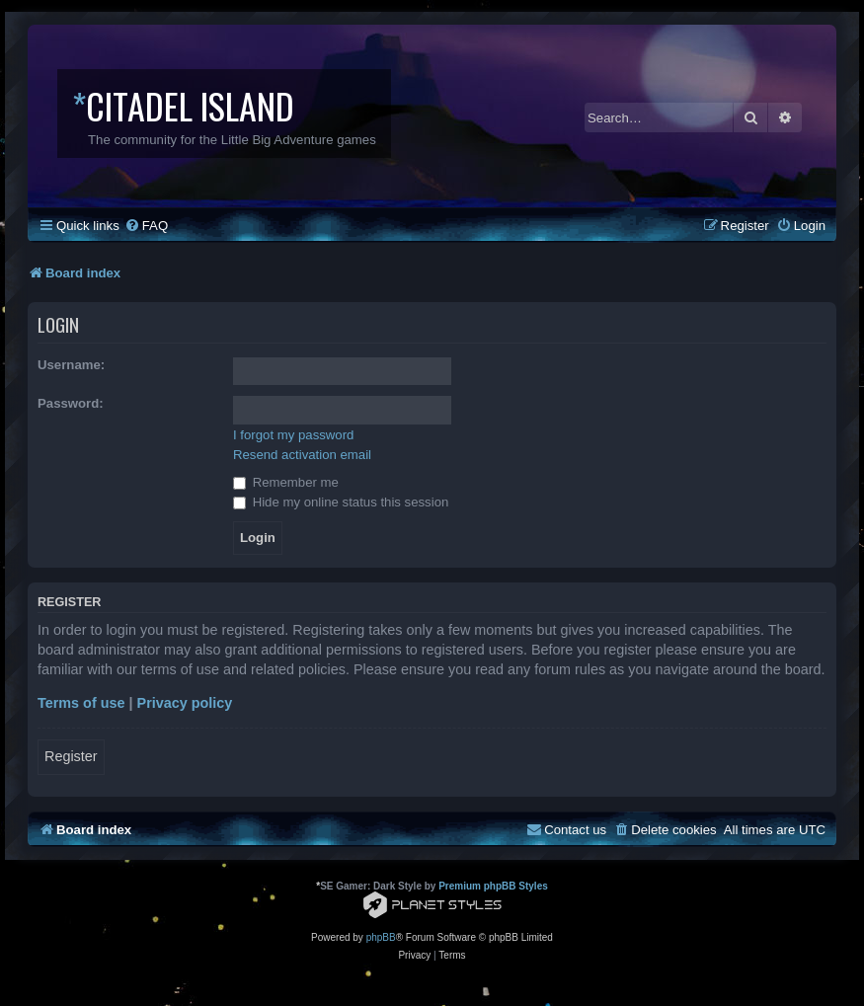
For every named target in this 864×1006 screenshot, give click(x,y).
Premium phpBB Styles (493, 886)
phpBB (381, 937)
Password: (71, 403)
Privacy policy (185, 703)
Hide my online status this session (340, 502)
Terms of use (81, 703)
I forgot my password (293, 434)
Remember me (286, 482)
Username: (71, 364)
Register (71, 756)
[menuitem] (146, 225)
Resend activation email (302, 454)
